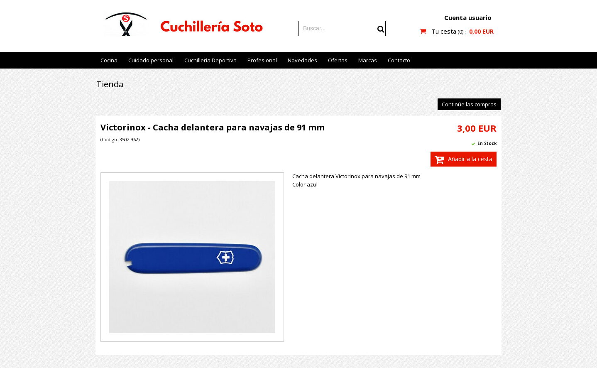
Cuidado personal (151, 60)
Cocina (108, 60)
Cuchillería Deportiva (210, 60)
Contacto (399, 60)
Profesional (262, 60)
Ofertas (337, 60)
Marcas (367, 60)
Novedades (302, 60)
